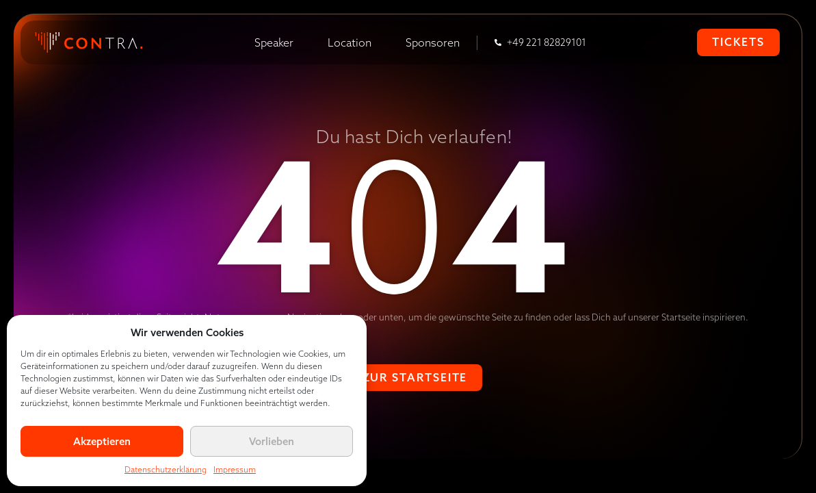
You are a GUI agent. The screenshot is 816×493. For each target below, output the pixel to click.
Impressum (234, 469)
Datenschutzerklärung (165, 469)
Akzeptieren (102, 441)
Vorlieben (271, 441)
